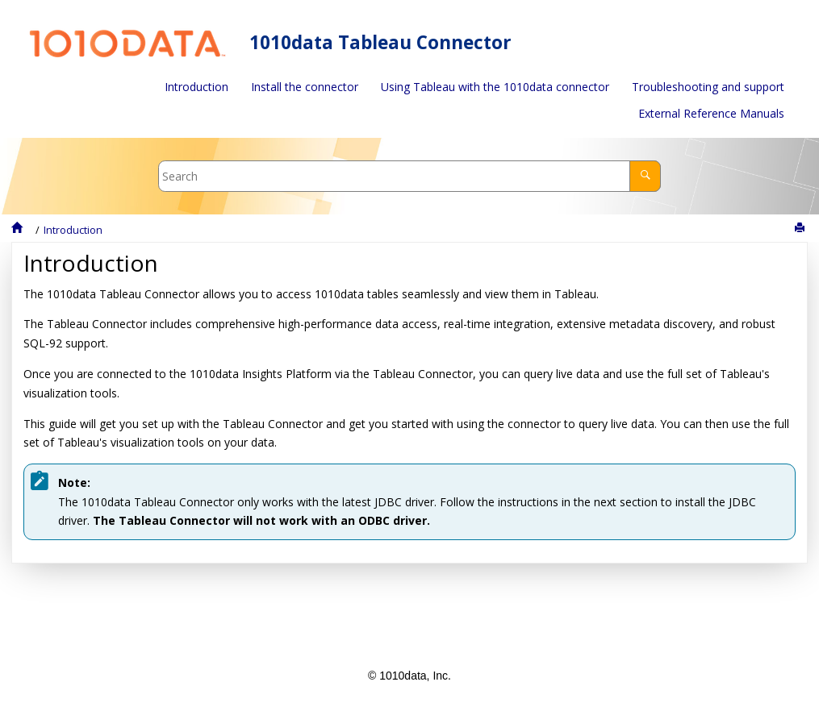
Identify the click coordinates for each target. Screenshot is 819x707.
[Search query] (409, 176)
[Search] (645, 176)
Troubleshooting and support (708, 86)
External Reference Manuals (711, 113)
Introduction (196, 86)
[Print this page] (801, 228)
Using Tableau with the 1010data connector (495, 86)
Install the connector (304, 86)
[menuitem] (196, 87)
